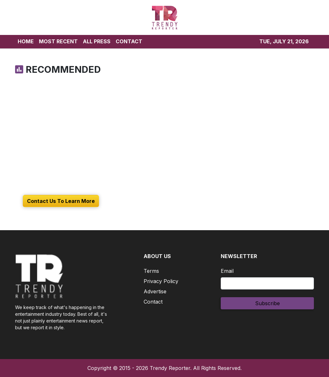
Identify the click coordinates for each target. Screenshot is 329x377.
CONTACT (129, 41)
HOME (26, 41)
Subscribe (267, 303)
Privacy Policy (161, 281)
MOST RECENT (58, 41)
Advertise (155, 291)
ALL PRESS (97, 41)
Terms (151, 271)
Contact (153, 301)
